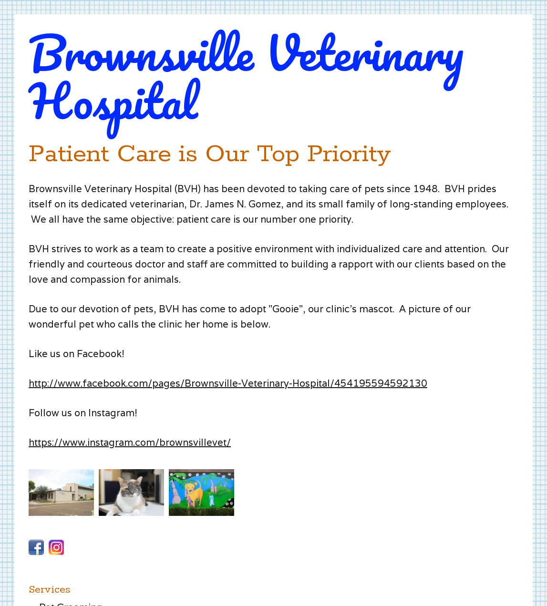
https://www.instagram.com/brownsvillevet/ (130, 442)
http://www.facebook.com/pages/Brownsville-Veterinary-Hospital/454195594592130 (228, 383)
